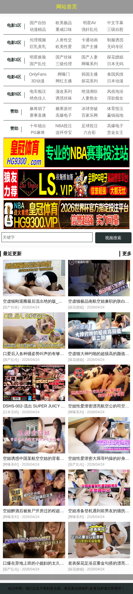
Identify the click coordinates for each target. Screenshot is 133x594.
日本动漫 (115, 81)
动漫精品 (38, 29)
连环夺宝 (64, 132)
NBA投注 (63, 125)
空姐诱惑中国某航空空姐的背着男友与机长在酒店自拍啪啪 (56, 458)
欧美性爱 (64, 46)
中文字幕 (115, 22)
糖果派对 (64, 108)
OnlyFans (38, 74)
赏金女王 (115, 132)
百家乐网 (89, 115)
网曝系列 (89, 63)
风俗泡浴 (115, 91)
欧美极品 (64, 22)
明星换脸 (38, 57)
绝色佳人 (38, 98)
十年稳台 (38, 125)
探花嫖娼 (115, 57)
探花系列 (89, 81)
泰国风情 (115, 74)
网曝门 (64, 74)
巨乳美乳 (38, 46)
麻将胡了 (38, 108)
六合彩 (90, 132)
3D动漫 (38, 81)
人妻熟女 (89, 98)
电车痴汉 (38, 91)
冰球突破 (89, 108)
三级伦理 (64, 63)
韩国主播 (89, 74)
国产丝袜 (64, 57)
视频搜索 (113, 237)
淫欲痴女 (115, 98)
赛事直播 (38, 115)
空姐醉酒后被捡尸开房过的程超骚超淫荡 (39, 510)
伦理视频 (38, 40)
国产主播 (89, 46)
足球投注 (89, 125)
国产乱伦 (38, 63)
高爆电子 (64, 115)
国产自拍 (38, 22)
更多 (127, 253)
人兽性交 (64, 40)
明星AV (89, 22)
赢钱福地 (115, 115)
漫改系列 (64, 91)
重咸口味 (64, 29)
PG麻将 (38, 132)
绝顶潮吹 (89, 91)
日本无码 (115, 63)
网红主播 (64, 81)
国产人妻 (89, 57)
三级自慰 (115, 29)
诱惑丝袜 (64, 98)
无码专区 (115, 46)
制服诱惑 (115, 40)
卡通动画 (89, 40)
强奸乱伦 (89, 29)
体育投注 (115, 108)
